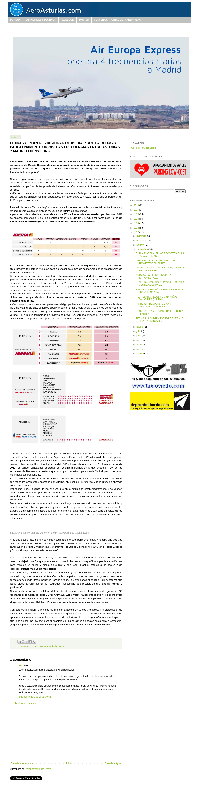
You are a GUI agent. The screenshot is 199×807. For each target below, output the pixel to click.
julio (138, 331)
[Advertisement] (66, 733)
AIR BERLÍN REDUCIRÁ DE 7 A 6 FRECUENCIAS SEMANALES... (154, 305)
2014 (136, 223)
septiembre (142, 249)
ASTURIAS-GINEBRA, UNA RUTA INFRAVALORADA (153, 276)
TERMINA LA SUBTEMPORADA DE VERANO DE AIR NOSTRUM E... (159, 319)
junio (139, 335)
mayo (139, 340)
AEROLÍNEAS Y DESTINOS (41, 20)
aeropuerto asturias (30, 646)
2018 (136, 205)
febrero (140, 353)
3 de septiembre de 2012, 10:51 (35, 696)
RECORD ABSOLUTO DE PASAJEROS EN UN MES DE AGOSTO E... (160, 283)
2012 (136, 232)
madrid (61, 646)
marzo (140, 349)
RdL (21, 665)
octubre (140, 245)
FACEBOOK (67, 20)
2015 (136, 218)
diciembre (141, 236)
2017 (136, 209)
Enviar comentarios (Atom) (38, 769)
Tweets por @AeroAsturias (143, 148)
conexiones (45, 646)
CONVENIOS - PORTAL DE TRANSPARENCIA (118, 20)
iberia (54, 646)
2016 (136, 214)
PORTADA (15, 20)
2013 (136, 227)
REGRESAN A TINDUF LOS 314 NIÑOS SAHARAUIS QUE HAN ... (156, 298)
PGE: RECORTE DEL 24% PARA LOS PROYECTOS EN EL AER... (155, 262)
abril (138, 344)
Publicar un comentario (26, 703)
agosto (140, 326)
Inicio (69, 763)
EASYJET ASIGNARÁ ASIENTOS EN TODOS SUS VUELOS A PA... (159, 291)
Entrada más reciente (22, 763)
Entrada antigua (113, 763)
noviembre (142, 240)
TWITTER (84, 20)
